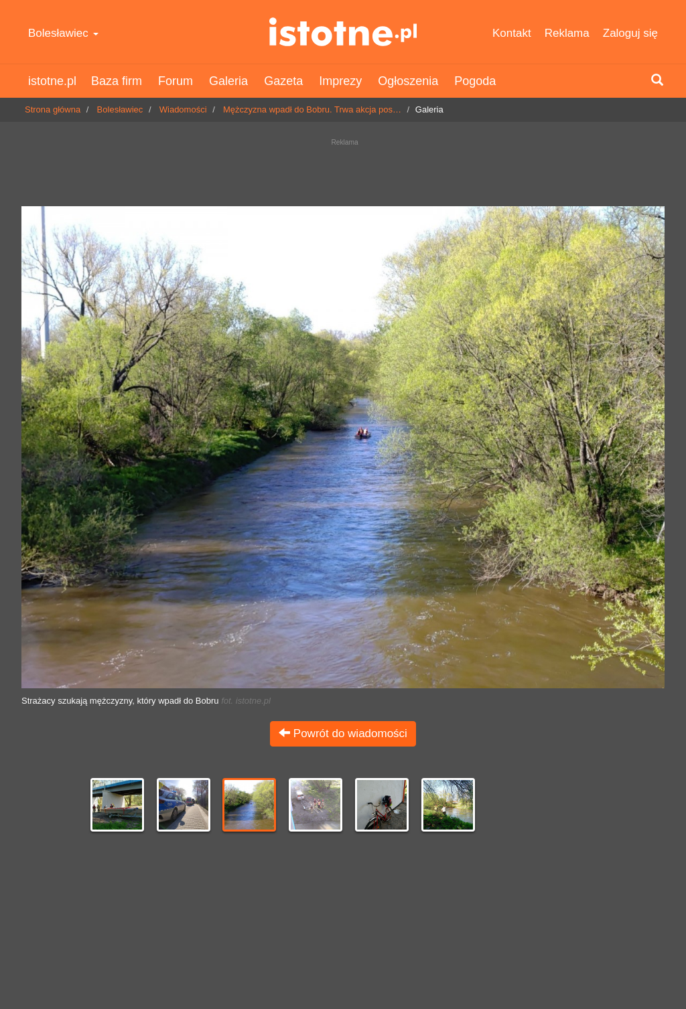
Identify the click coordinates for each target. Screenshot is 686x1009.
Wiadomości (183, 109)
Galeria (228, 81)
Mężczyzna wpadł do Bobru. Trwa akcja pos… (312, 109)
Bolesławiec (63, 33)
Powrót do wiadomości (343, 733)
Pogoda (475, 81)
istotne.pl (342, 31)
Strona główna (52, 109)
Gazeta (283, 81)
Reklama (567, 33)
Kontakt (511, 33)
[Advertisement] (343, 169)
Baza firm (116, 81)
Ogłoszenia (408, 81)
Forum (175, 81)
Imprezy (340, 81)
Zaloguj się (630, 33)
